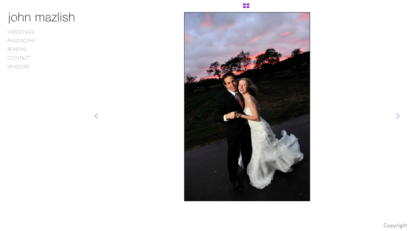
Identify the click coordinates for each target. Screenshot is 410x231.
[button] (246, 8)
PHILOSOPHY (21, 41)
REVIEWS (16, 49)
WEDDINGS (23, 32)
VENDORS (21, 67)
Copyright (395, 225)
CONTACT (19, 58)
